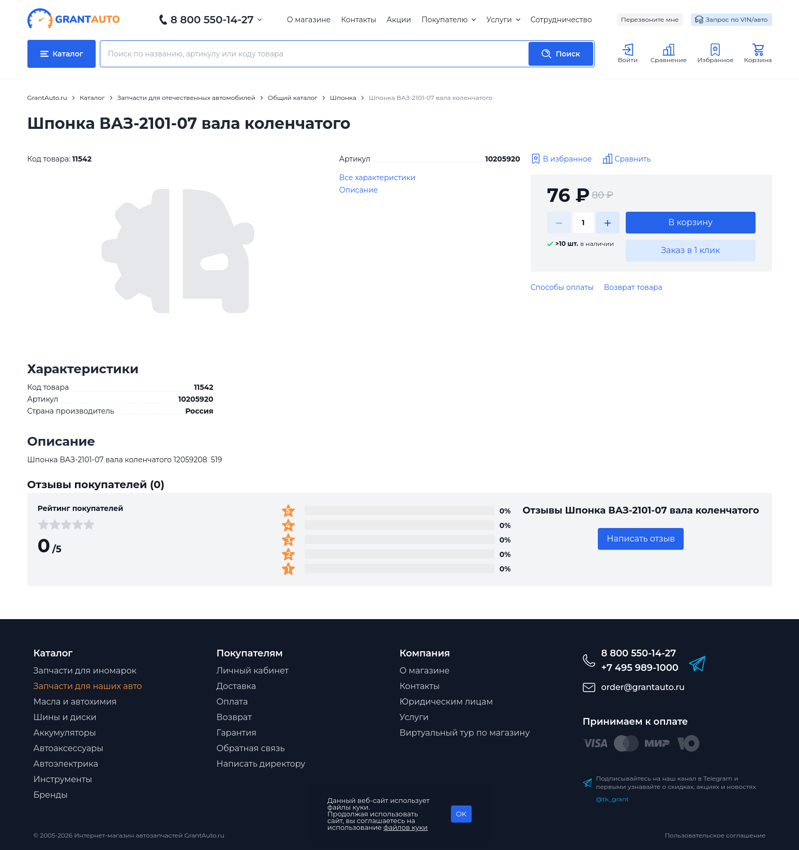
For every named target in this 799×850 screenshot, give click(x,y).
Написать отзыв (641, 539)
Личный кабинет (253, 671)
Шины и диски (65, 717)
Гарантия (237, 733)
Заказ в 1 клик (690, 250)
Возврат (234, 717)
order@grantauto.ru (643, 687)
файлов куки (406, 827)
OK (461, 814)
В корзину (690, 222)
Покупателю (448, 19)
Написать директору (261, 764)
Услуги (503, 19)
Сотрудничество (561, 19)
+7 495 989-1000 (640, 667)
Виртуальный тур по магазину (465, 733)
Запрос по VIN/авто (731, 20)
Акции (399, 19)
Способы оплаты (562, 287)
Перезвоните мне (650, 19)
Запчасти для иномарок (85, 671)
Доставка (237, 686)
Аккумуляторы (65, 733)
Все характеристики (377, 177)
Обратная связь (251, 748)
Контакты (358, 19)
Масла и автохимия (75, 702)
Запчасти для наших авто (88, 686)
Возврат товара (633, 287)
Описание (358, 190)
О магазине (309, 19)
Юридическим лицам (446, 702)
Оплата (232, 702)
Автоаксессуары (68, 748)
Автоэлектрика (66, 764)
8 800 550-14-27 (212, 19)
